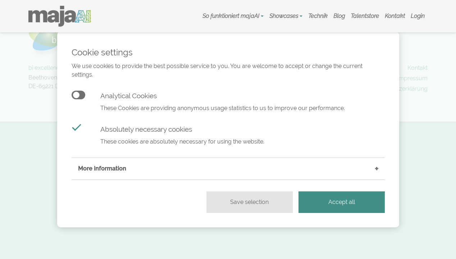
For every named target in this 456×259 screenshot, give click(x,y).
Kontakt (395, 16)
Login (418, 16)
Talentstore (365, 16)
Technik (318, 16)
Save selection (249, 202)
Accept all (341, 202)
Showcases (284, 16)
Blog (339, 16)
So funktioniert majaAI (231, 16)
